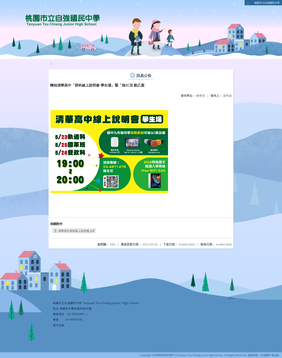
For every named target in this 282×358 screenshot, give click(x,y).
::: (248, 3)
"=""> (231, 298)
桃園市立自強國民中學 (267, 3)
